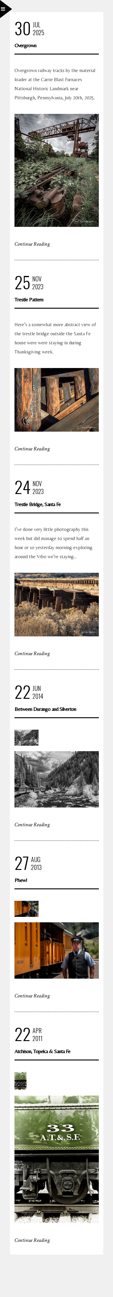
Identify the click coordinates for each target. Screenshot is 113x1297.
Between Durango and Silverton (45, 709)
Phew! (20, 880)
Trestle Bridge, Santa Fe (37, 504)
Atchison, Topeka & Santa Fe (42, 1051)
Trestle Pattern (28, 299)
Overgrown (25, 45)
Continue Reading (32, 243)
